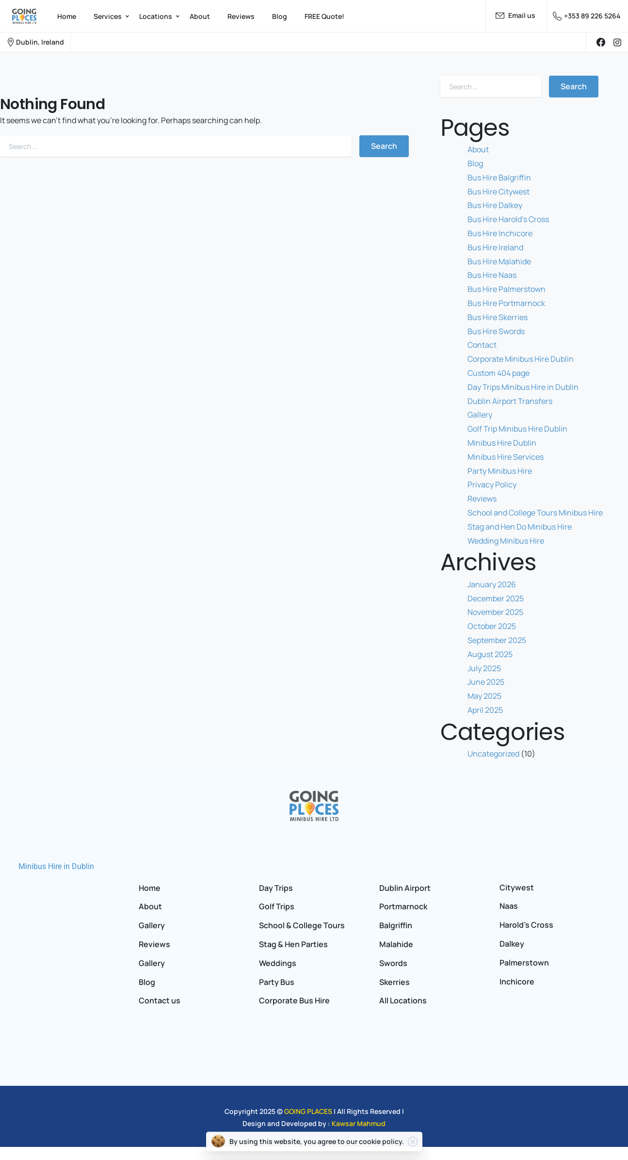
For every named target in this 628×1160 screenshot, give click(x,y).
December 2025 (495, 598)
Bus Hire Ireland (495, 247)
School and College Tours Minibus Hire (535, 512)
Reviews (482, 498)
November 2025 (495, 612)
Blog (475, 163)
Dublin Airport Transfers (509, 401)
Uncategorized (493, 753)
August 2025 (490, 654)
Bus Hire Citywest (498, 191)
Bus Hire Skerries (497, 317)
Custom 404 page (498, 373)
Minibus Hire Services (505, 456)
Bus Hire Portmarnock (506, 303)
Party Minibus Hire (499, 471)
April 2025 (485, 710)
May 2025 (484, 696)
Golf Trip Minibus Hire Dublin (517, 428)
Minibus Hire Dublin (501, 442)
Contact (482, 344)
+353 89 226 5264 (586, 16)
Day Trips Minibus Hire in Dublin (523, 387)
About (478, 149)
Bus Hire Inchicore (499, 233)
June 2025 (485, 682)
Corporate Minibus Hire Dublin (520, 359)
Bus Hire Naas (491, 275)
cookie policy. (381, 1140)
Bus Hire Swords (496, 331)
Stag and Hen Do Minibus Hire (519, 526)
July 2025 (484, 668)
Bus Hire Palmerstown (506, 289)
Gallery (479, 414)
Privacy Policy (491, 484)
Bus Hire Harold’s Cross (508, 219)
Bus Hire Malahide (499, 261)
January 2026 (491, 584)
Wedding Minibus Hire (505, 540)
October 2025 (491, 626)
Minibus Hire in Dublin (56, 866)
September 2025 (496, 640)
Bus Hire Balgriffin (499, 177)
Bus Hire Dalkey (494, 205)
